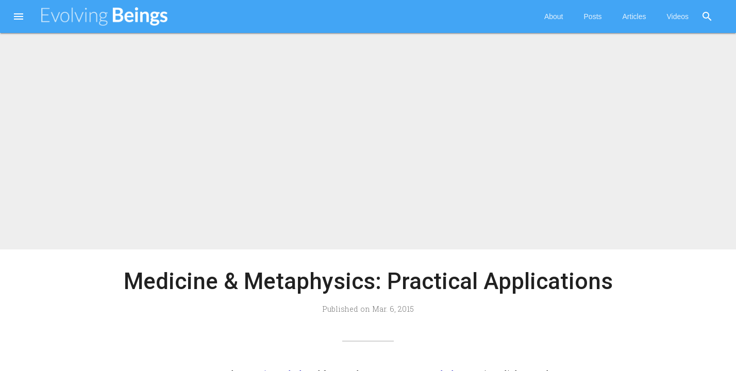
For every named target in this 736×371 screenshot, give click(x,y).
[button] (18, 17)
